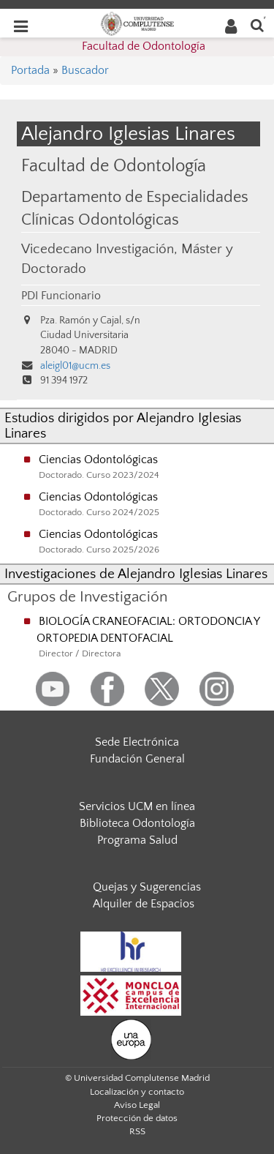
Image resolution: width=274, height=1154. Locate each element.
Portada (30, 70)
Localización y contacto (137, 1092)
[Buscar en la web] (257, 24)
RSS (137, 1131)
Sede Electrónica (137, 742)
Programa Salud (137, 840)
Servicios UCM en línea (137, 806)
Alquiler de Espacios (143, 903)
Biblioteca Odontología (137, 823)
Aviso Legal (137, 1105)
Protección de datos (137, 1118)
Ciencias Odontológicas (98, 459)
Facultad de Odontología (143, 46)
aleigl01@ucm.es (75, 366)
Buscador (85, 70)
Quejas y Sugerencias (147, 886)
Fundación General (137, 758)
